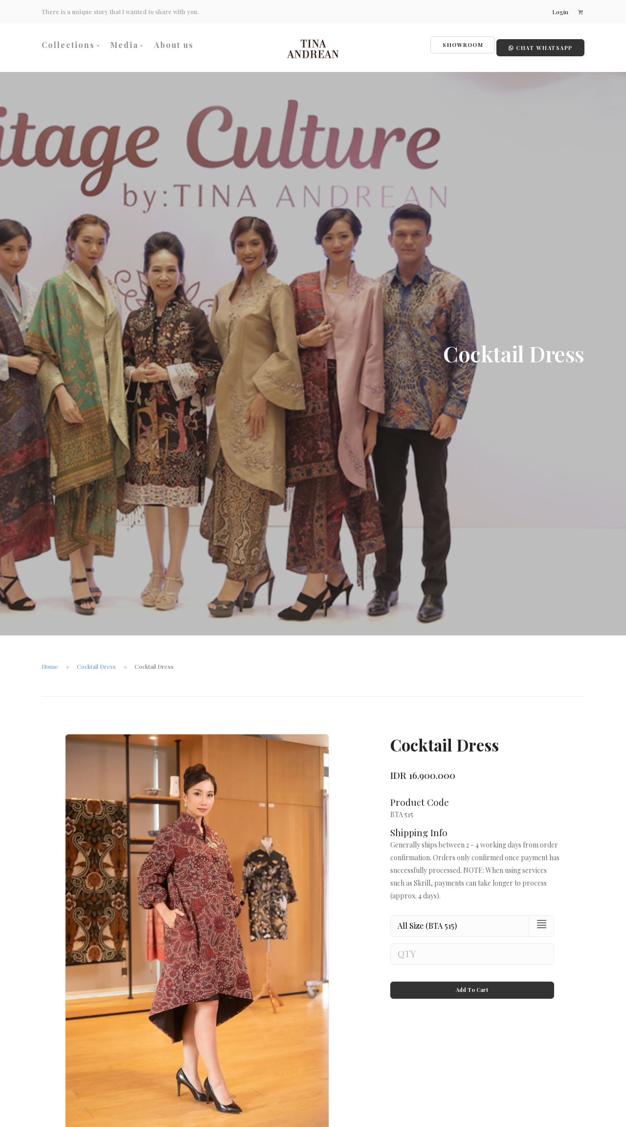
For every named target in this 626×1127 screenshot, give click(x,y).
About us (174, 45)
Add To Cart (472, 976)
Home (50, 661)
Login (559, 12)
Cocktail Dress (96, 661)
